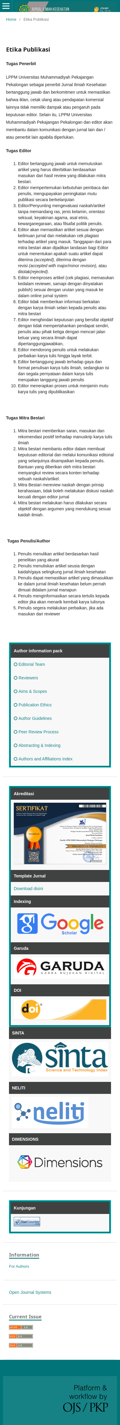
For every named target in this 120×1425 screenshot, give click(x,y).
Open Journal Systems (30, 1292)
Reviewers (26, 677)
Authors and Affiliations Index (43, 758)
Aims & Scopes (30, 691)
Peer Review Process (36, 731)
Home (11, 19)
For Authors (19, 1266)
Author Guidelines (33, 718)
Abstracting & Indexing (37, 745)
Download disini (28, 888)
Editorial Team (29, 664)
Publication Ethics (33, 704)
